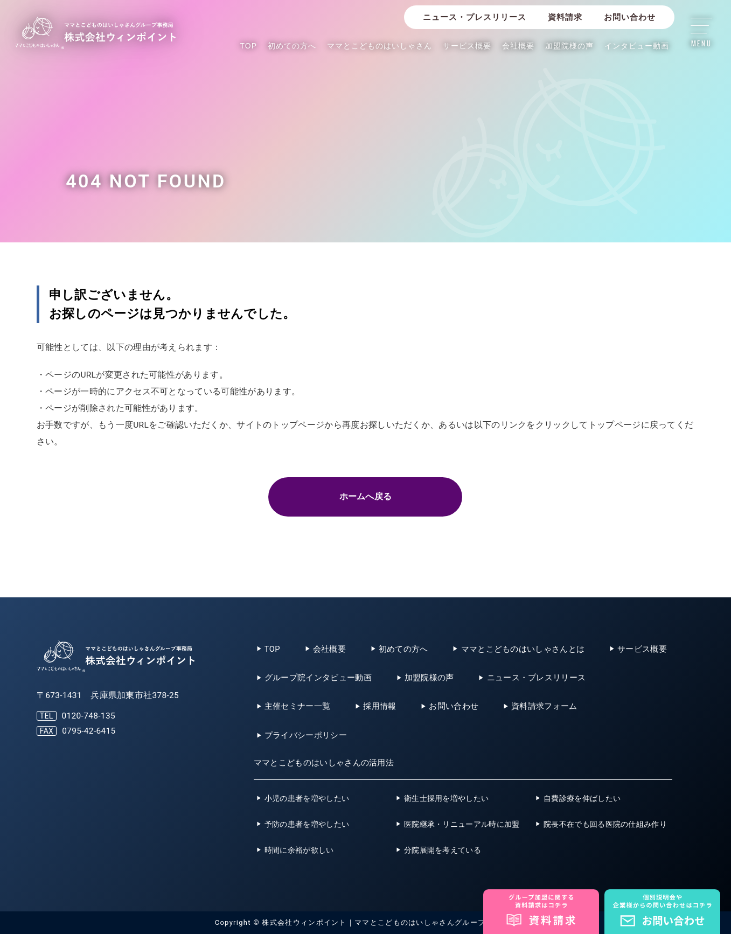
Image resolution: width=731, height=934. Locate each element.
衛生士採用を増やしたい (446, 798)
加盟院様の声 (569, 45)
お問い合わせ (630, 17)
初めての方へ (292, 45)
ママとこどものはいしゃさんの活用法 (324, 763)
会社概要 (518, 45)
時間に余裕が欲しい (299, 850)
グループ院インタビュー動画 (318, 677)
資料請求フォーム (544, 706)
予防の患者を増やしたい (306, 824)
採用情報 (379, 706)
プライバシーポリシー (305, 735)
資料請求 (565, 17)
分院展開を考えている (442, 850)
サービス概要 (467, 45)
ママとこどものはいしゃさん (379, 45)
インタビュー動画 (636, 45)
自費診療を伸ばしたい (582, 798)
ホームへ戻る (365, 496)
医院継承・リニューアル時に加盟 (462, 824)
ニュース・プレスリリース (474, 17)
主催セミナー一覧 (297, 706)
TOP (248, 45)
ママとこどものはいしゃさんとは (523, 649)
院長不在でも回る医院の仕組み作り (605, 824)
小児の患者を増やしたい (306, 798)
